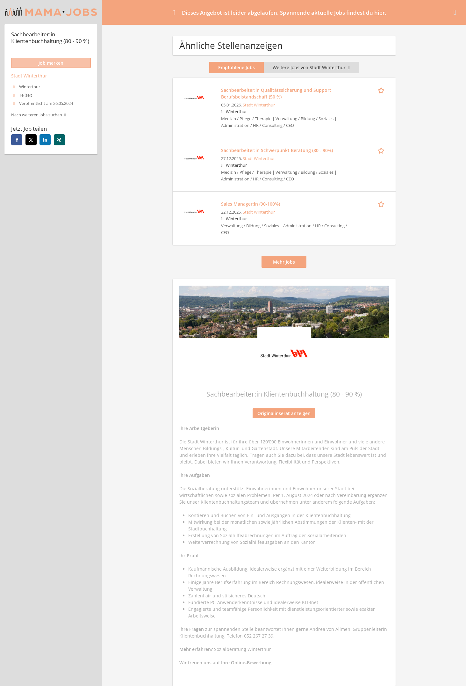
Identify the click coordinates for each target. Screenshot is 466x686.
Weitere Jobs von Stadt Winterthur (311, 67)
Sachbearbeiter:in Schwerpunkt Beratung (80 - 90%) (277, 150)
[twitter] (31, 139)
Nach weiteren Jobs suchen (36, 115)
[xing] (59, 139)
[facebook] (16, 139)
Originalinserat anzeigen (284, 413)
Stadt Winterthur (259, 105)
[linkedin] (45, 139)
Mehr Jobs (284, 262)
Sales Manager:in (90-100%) (250, 204)
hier (379, 12)
